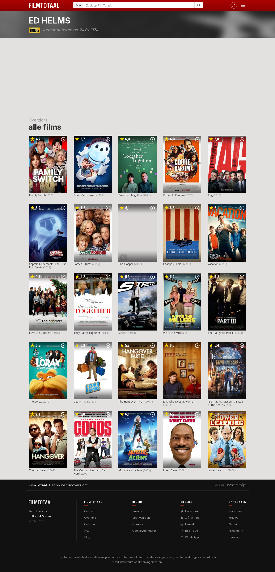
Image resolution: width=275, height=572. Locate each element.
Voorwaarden (141, 517)
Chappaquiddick (172, 264)
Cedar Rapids (82, 401)
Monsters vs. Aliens (130, 470)
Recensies (236, 511)
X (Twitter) (189, 517)
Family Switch (37, 195)
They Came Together (87, 333)
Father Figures (82, 264)
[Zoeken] (198, 5)
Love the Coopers (40, 333)
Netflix (233, 524)
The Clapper (125, 264)
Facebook (189, 511)
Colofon (89, 524)
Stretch (122, 333)
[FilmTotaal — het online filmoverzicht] (41, 502)
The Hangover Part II (131, 401)
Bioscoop (235, 537)
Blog (87, 537)
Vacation (213, 264)
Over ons (90, 517)
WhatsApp (189, 537)
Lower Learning (217, 470)
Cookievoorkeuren (144, 530)
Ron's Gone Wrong (85, 195)
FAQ (87, 530)
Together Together (130, 195)
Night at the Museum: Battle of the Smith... (225, 403)
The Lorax (35, 401)
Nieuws (233, 517)
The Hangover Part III (221, 333)
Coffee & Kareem (174, 195)
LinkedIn (188, 524)
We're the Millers (173, 333)
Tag (210, 195)
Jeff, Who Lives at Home (178, 401)
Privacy (137, 511)
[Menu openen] (242, 5)
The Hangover (38, 470)
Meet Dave (170, 470)
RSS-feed (189, 530)
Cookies (137, 524)
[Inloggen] (234, 5)
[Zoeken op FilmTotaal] (138, 5)
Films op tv (236, 530)
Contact (89, 511)
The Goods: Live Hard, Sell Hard (90, 471)
